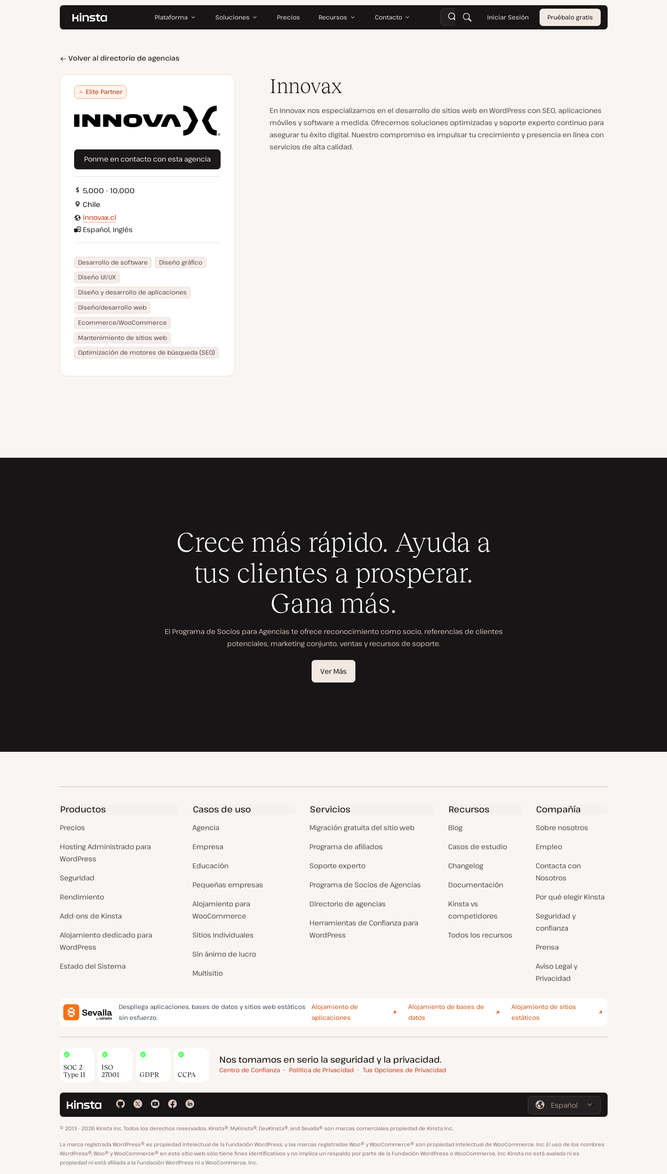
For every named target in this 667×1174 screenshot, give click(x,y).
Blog (455, 827)
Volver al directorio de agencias (119, 58)
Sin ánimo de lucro (224, 954)
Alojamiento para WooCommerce (221, 910)
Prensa (547, 947)
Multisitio (207, 973)
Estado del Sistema (93, 966)
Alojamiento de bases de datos (446, 1012)
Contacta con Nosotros (558, 872)
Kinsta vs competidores (473, 910)
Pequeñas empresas (227, 884)
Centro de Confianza (249, 1070)
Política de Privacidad (321, 1070)
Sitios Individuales (223, 935)
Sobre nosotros (562, 827)
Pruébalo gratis (570, 17)
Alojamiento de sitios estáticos (543, 1012)
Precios (72, 827)
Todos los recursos (480, 935)
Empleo (549, 846)
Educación (210, 865)
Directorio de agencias (347, 904)
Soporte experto (337, 865)
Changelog (465, 865)
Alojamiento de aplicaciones (335, 1012)
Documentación (475, 884)
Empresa (207, 846)
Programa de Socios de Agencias (365, 884)
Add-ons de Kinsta (91, 916)
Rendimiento (82, 897)
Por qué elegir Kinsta (570, 897)
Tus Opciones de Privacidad (404, 1070)
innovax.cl (99, 217)
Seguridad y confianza (556, 922)
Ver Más (333, 671)
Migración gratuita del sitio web (362, 827)
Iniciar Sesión (507, 17)
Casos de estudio (477, 846)
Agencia (205, 827)
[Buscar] (466, 17)
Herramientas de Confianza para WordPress (363, 929)
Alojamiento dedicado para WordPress (106, 941)
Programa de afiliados (346, 846)
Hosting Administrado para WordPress (105, 853)
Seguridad (77, 878)
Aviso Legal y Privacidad (556, 972)
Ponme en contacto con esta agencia (147, 159)
